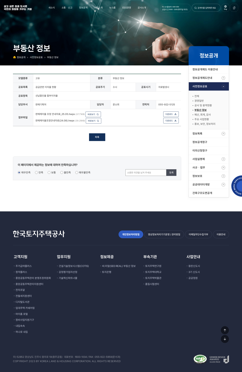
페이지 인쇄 (177, 49)
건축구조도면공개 (202, 193)
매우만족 (26, 172)
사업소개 (98, 7)
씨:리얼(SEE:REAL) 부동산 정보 (119, 266)
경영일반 (199, 100)
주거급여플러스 (24, 266)
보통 (53, 172)
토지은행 (106, 272)
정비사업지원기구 (25, 319)
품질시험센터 (152, 284)
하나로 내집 (22, 331)
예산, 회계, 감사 (202, 114)
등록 (171, 172)
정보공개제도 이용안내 (205, 69)
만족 (41, 172)
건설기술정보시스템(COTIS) (74, 266)
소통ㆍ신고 (67, 7)
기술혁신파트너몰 (68, 278)
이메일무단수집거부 (198, 234)
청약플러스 (21, 272)
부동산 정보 (200, 110)
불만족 (67, 172)
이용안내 (221, 234)
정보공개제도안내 (202, 77)
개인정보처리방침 (131, 234)
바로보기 (93, 114)
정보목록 (197, 133)
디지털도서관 (22, 301)
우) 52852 (18, 356)
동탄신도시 (194, 266)
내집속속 (20, 325)
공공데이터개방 (201, 184)
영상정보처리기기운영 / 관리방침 (164, 234)
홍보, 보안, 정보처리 (204, 123)
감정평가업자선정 (68, 272)
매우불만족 (84, 172)
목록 (97, 137)
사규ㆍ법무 (198, 167)
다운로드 (171, 114)
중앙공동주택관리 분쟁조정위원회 (33, 278)
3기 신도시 (194, 272)
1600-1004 (81, 356)
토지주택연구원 (153, 266)
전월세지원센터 (24, 295)
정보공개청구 (199, 142)
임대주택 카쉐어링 (25, 308)
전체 (196, 96)
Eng (225, 9)
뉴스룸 (112, 7)
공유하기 (169, 49)
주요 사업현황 (201, 119)
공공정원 (193, 278)
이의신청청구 (199, 150)
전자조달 (20, 289)
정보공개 (83, 7)
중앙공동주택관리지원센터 (29, 284)
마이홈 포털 (22, 314)
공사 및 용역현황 (203, 105)
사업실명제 (198, 159)
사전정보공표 (199, 86)
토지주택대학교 (153, 272)
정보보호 (197, 176)
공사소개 (142, 7)
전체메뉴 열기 (234, 8)
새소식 (51, 7)
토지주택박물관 (153, 278)
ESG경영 (126, 7)
